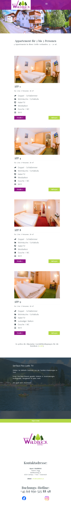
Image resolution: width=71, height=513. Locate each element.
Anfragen (54, 118)
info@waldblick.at (38, 479)
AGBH (41, 346)
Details (20, 118)
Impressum (35, 421)
